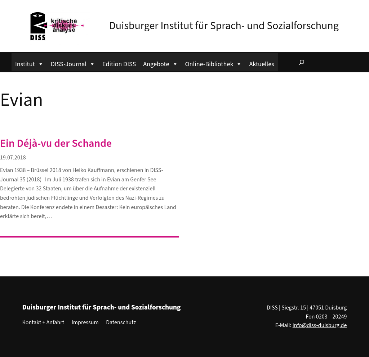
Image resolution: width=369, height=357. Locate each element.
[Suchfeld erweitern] (302, 62)
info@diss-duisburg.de (320, 325)
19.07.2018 (13, 158)
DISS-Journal (73, 63)
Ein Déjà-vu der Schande (56, 143)
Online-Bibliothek (213, 63)
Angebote (160, 63)
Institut (29, 63)
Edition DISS (119, 64)
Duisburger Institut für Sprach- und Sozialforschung (223, 25)
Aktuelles (261, 64)
